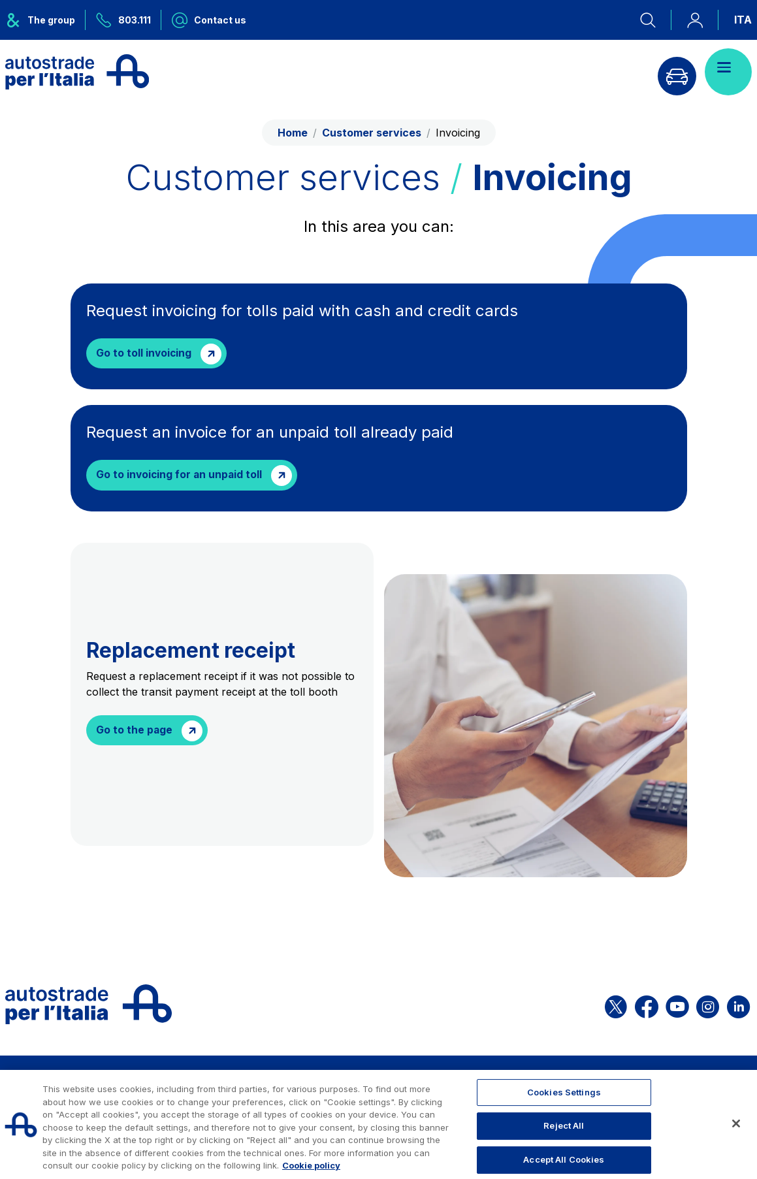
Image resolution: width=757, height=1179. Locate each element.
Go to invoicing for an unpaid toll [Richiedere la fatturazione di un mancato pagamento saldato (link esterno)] (181, 476)
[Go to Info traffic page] (672, 71)
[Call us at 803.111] (123, 20)
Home (293, 132)
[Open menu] (728, 71)
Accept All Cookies (563, 1159)
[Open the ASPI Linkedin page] (738, 1006)
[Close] (736, 1123)
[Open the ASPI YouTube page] (677, 1006)
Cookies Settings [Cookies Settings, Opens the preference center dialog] (564, 1092)
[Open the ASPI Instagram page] (707, 1006)
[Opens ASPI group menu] (45, 20)
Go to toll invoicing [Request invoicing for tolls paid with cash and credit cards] (145, 354)
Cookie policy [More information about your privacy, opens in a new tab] (311, 1165)
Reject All (563, 1125)
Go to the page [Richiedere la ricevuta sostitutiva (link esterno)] (135, 732)
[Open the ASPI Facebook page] (646, 1006)
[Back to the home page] (77, 72)
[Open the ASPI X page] (616, 1006)
